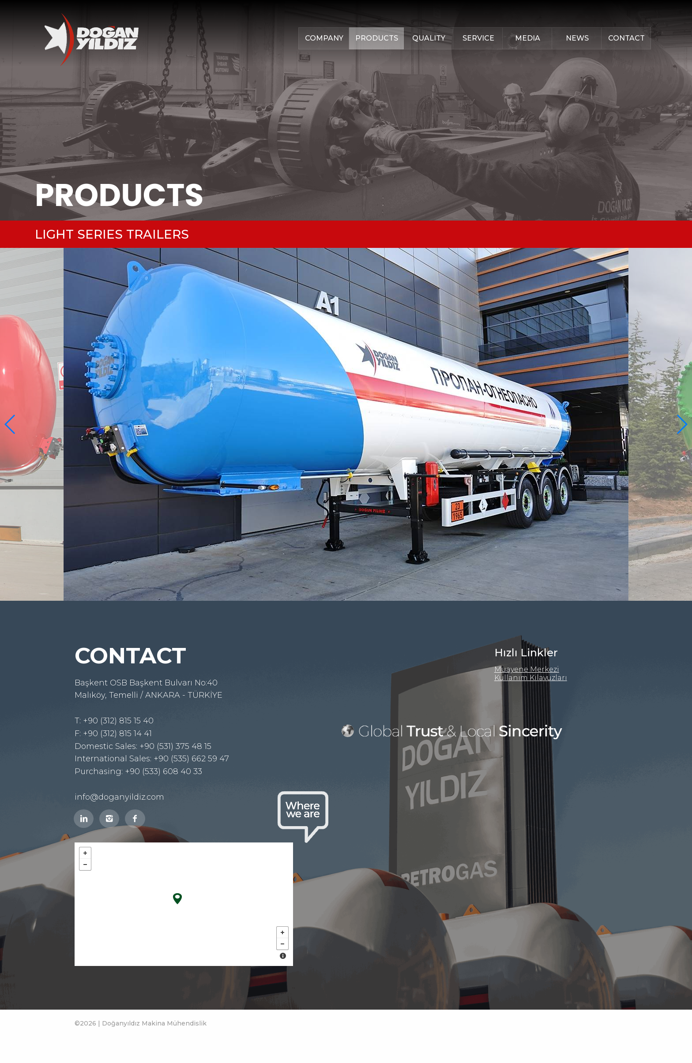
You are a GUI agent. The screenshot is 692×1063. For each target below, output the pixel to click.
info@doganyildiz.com (119, 797)
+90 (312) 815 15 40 (118, 721)
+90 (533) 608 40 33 (163, 771)
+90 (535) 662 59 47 (191, 759)
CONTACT (626, 38)
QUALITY (428, 38)
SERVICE (478, 38)
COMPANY (324, 38)
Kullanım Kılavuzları (530, 678)
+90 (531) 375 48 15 (175, 746)
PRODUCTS (376, 38)
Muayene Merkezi (526, 669)
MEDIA (527, 38)
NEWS (577, 38)
